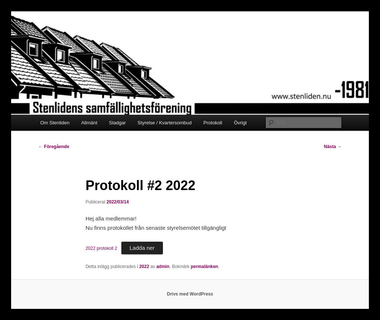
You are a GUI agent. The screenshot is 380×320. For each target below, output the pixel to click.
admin (162, 266)
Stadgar (117, 122)
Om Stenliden (54, 122)
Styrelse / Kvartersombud (165, 122)
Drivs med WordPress (190, 294)
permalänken (204, 266)
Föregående (53, 146)
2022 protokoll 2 (101, 248)
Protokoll (212, 122)
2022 (144, 266)
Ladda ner (142, 248)
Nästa (333, 146)
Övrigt (240, 122)
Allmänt (89, 122)
